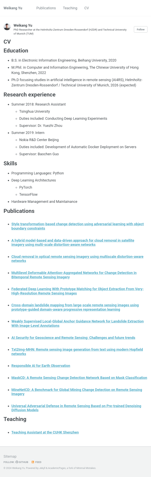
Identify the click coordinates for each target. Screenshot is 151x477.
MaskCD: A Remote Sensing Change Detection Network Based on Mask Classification (79, 378)
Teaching (70, 8)
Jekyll (42, 468)
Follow (141, 29)
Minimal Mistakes (85, 468)
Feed (36, 462)
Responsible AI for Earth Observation (40, 366)
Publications (46, 8)
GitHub (22, 462)
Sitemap (10, 456)
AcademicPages (57, 468)
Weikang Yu (13, 8)
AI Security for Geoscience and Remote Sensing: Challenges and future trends (73, 338)
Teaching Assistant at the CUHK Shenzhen (45, 432)
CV (86, 8)
